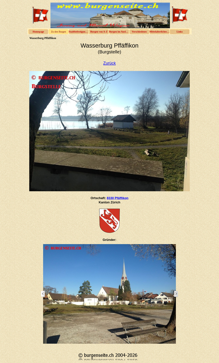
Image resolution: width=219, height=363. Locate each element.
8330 (117, 198)
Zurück (109, 63)
